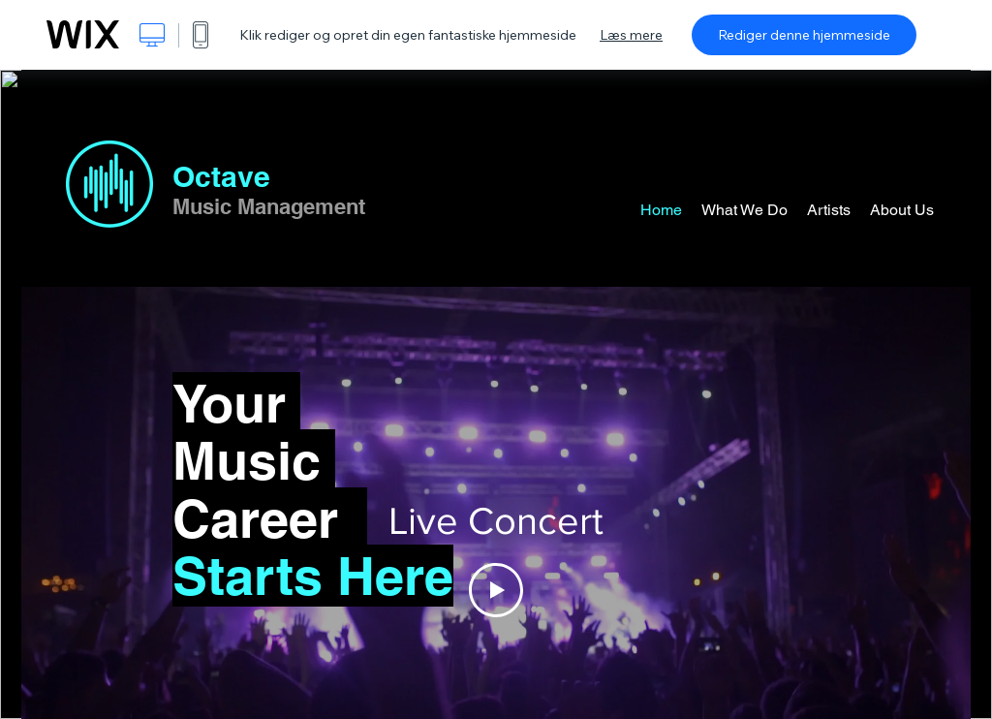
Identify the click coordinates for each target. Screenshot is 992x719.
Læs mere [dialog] (631, 35)
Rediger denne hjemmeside (804, 35)
